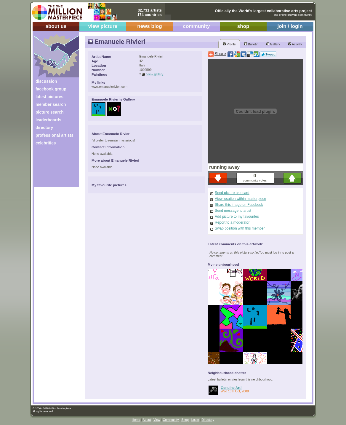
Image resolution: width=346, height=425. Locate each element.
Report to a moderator (232, 222)
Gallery (273, 44)
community (196, 26)
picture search (50, 112)
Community (171, 419)
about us (55, 26)
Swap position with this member (240, 228)
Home (136, 419)
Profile (229, 44)
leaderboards (48, 119)
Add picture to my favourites (237, 216)
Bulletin (251, 44)
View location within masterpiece (240, 199)
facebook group (51, 89)
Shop (185, 419)
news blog (149, 26)
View (156, 419)
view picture (103, 26)
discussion (46, 81)
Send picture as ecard (232, 193)
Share (220, 53)
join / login (289, 26)
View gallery (154, 74)
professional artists (54, 135)
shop (243, 26)
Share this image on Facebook (239, 205)
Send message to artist (233, 210)
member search (51, 104)
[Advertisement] (52, 168)
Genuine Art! (231, 387)
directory (44, 127)
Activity (295, 44)
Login (195, 419)
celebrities (46, 143)
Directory (208, 419)
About (146, 419)
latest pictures (49, 96)
